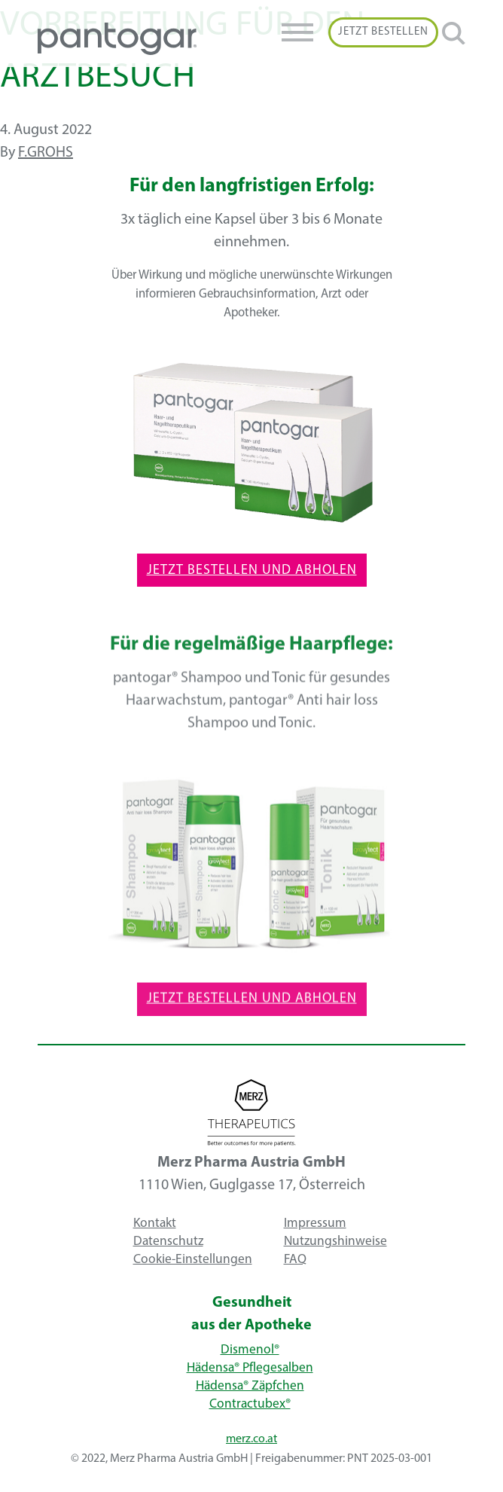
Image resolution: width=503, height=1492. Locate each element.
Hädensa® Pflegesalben (250, 1368)
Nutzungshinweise (335, 1241)
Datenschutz (168, 1241)
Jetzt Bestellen (383, 32)
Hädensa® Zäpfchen (250, 1386)
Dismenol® (250, 1350)
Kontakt (154, 1223)
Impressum (315, 1223)
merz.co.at (251, 1439)
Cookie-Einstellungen (192, 1259)
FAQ (295, 1259)
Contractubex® (250, 1404)
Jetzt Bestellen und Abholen (252, 570)
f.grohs (45, 152)
